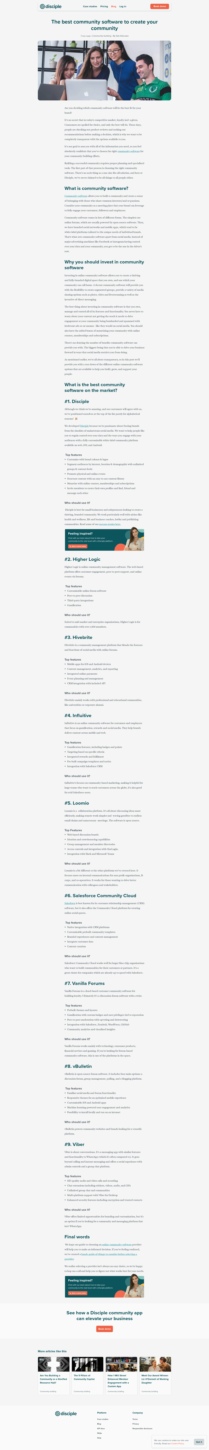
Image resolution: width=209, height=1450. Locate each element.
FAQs (99, 1433)
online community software (117, 1245)
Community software (76, 196)
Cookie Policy (177, 1443)
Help (99, 1438)
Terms (135, 1419)
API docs (101, 1428)
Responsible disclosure (142, 1428)
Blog (99, 1424)
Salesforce (70, 903)
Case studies (102, 1419)
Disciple (84, 426)
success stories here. (110, 524)
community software (129, 151)
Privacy (135, 1424)
